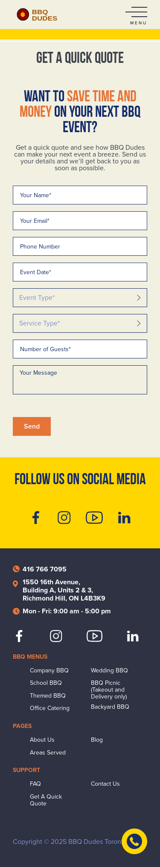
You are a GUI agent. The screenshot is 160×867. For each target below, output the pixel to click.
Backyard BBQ (110, 707)
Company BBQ (49, 670)
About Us (42, 740)
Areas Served (48, 752)
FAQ (35, 784)
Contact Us (105, 784)
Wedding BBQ (109, 670)
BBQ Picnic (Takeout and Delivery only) (109, 690)
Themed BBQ (48, 695)
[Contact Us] (134, 841)
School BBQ (46, 683)
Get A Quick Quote (46, 800)
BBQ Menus (30, 656)
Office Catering (50, 708)
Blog (97, 740)
